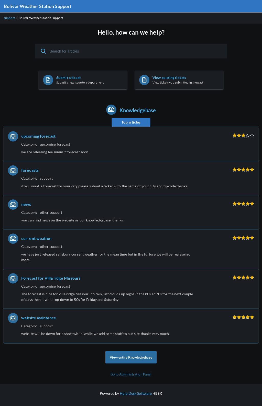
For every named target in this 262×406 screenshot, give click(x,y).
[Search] (43, 51)
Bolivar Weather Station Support (37, 6)
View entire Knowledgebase (131, 357)
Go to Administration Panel (131, 374)
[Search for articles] (131, 51)
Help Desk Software (136, 393)
